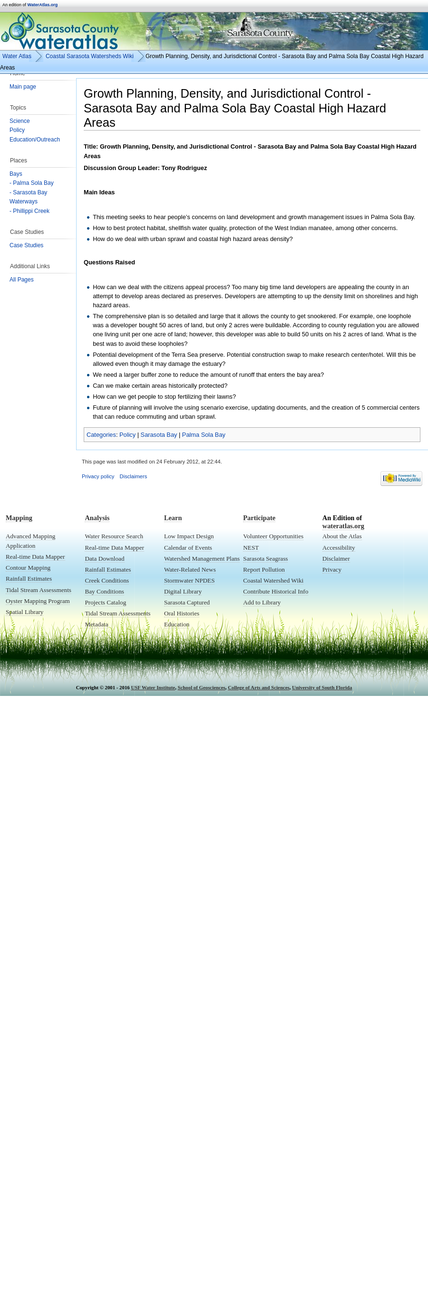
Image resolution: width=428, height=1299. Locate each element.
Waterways (24, 201)
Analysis (97, 518)
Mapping (19, 518)
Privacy (331, 569)
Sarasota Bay (159, 434)
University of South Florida (322, 687)
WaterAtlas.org (43, 4)
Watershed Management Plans (202, 558)
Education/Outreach (35, 139)
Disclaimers (133, 476)
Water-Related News (190, 569)
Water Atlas (16, 56)
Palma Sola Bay (203, 434)
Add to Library (262, 602)
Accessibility (338, 547)
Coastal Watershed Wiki (273, 580)
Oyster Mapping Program (38, 600)
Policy (17, 130)
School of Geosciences (201, 687)
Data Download (104, 558)
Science (20, 121)
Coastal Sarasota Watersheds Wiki (90, 56)
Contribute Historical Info (275, 591)
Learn (173, 518)
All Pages (22, 279)
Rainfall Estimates (29, 578)
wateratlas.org (343, 526)
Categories (101, 434)
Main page (23, 86)
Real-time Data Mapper (35, 556)
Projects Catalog (105, 602)
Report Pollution (264, 569)
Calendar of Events (188, 547)
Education (176, 624)
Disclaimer (336, 558)
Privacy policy (98, 476)
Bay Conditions (104, 591)
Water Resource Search (114, 536)
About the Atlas (342, 536)
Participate (259, 518)
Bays (16, 174)
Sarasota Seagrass (265, 558)
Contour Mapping (28, 567)
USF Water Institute (153, 687)
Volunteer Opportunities (273, 536)
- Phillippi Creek (29, 211)
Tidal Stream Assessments (38, 590)
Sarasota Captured (187, 602)
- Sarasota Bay (28, 192)
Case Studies (26, 245)
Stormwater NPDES (189, 580)
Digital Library (183, 591)
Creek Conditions (107, 580)
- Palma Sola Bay (32, 183)
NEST (251, 547)
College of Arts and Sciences (259, 687)
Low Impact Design (189, 536)
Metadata (96, 624)
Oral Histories (181, 613)
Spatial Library (24, 611)
